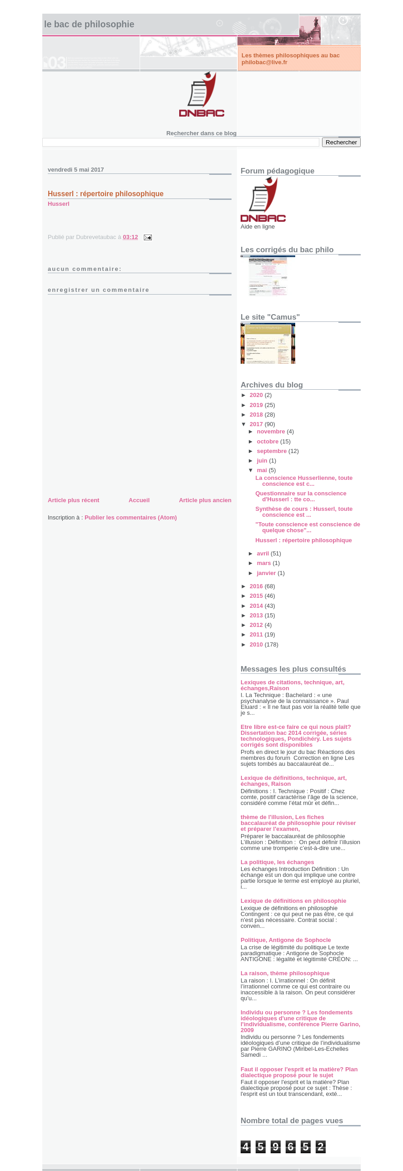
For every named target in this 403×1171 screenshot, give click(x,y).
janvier (267, 573)
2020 (257, 395)
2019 (257, 405)
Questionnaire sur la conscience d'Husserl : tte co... (300, 496)
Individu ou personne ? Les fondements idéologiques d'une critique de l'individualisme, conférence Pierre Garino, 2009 (300, 1021)
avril (264, 553)
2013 (257, 615)
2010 (257, 644)
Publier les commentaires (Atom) (131, 517)
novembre (272, 431)
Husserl (59, 203)
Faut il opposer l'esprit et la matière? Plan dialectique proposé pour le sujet (299, 1072)
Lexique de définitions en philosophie (294, 900)
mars (265, 563)
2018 (257, 414)
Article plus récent (73, 500)
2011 (257, 634)
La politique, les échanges (277, 862)
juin (263, 460)
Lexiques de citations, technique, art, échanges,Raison (292, 685)
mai (263, 470)
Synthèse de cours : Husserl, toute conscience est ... (304, 511)
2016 (257, 586)
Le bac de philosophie (89, 24)
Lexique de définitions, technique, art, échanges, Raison (294, 780)
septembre (272, 451)
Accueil (139, 500)
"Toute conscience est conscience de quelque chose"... (307, 527)
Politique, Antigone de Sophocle (286, 940)
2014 (257, 605)
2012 (257, 624)
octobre (268, 441)
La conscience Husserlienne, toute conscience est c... (304, 480)
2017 (257, 424)
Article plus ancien (205, 500)
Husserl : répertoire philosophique (106, 194)
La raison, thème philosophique (285, 973)
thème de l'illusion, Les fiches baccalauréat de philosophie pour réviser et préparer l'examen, (298, 823)
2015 (257, 595)
